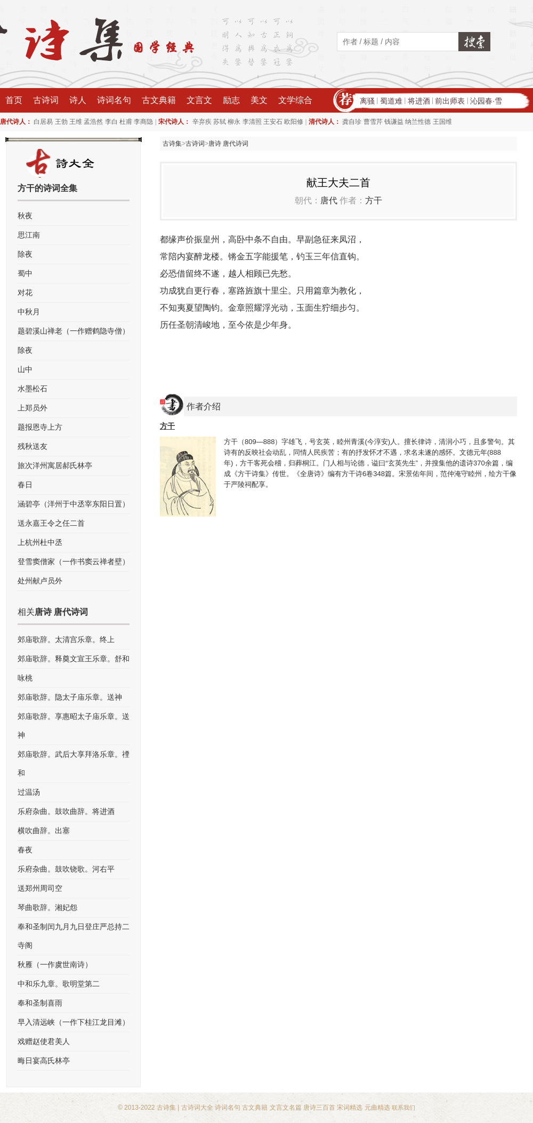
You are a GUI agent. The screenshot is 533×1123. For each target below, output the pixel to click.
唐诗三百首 (319, 1107)
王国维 (442, 121)
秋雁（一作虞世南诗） (55, 964)
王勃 (61, 121)
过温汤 (29, 792)
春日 (25, 484)
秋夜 (25, 215)
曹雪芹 (373, 121)
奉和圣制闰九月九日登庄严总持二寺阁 (74, 936)
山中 (25, 369)
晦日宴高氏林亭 (44, 1060)
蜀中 (25, 273)
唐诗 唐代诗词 (228, 143)
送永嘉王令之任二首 (51, 523)
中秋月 (29, 311)
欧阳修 (293, 121)
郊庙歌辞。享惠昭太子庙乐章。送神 (74, 725)
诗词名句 (114, 100)
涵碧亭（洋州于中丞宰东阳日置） (74, 504)
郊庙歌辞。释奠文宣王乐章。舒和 (74, 658)
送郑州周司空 (40, 888)
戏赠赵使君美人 (44, 1041)
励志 (231, 100)
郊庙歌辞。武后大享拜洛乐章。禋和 (74, 763)
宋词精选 (349, 1107)
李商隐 (143, 121)
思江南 (29, 235)
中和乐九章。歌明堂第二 (59, 983)
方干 (373, 200)
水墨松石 (32, 388)
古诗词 (46, 100)
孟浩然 (93, 121)
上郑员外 (32, 408)
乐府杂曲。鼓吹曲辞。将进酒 (66, 811)
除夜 (25, 254)
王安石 (272, 121)
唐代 (328, 200)
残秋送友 (32, 446)
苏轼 (219, 121)
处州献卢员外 (40, 580)
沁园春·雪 (486, 101)
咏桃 (25, 678)
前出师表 (450, 101)
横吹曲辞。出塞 (44, 830)
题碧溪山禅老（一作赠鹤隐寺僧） (74, 331)
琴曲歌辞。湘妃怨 (47, 907)
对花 (25, 292)
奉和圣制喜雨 (40, 1003)
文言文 (199, 100)
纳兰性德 (418, 121)
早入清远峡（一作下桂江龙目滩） (74, 1022)
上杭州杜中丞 (40, 542)
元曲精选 (377, 1107)
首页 (13, 100)
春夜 (25, 849)
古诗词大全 (197, 1107)
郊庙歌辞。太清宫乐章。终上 (66, 639)
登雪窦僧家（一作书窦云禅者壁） (74, 561)
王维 (75, 121)
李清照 (252, 121)
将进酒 (419, 101)
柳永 (234, 121)
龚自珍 (351, 121)
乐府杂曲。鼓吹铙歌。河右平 (66, 869)
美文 (259, 100)
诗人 (77, 100)
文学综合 (295, 100)
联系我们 (403, 1107)
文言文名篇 (286, 1107)
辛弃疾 (202, 121)
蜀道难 (391, 101)
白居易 (43, 121)
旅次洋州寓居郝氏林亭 (55, 465)
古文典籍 (159, 100)
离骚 (367, 101)
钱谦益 (393, 121)
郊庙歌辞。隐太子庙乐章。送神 (70, 697)
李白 (111, 121)
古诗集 (172, 143)
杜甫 (125, 121)
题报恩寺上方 (40, 427)
